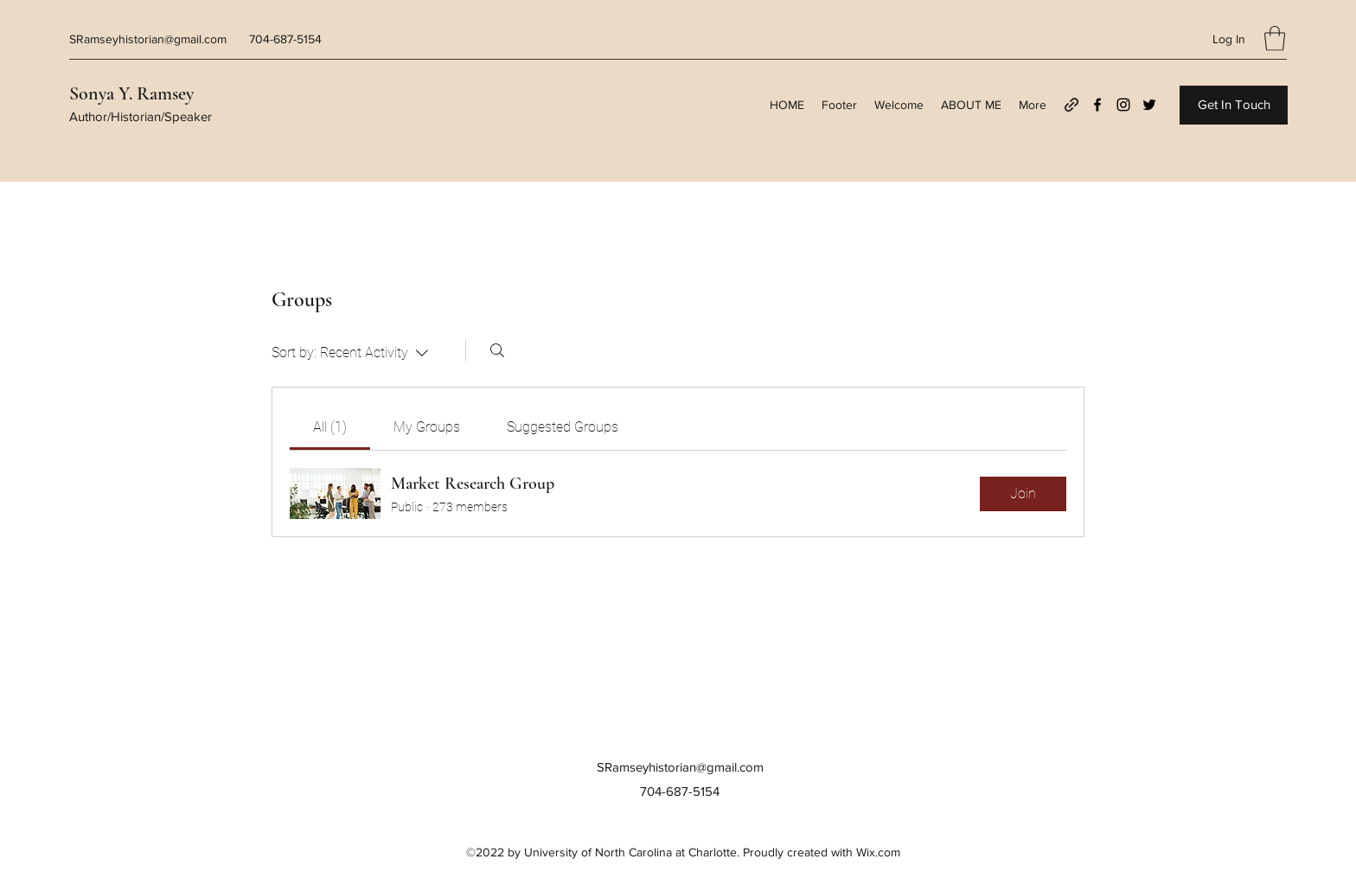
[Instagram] (1123, 104)
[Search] (497, 350)
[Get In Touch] (1234, 105)
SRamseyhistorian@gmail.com (148, 39)
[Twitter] (1149, 104)
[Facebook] (1097, 104)
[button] (1274, 38)
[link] (330, 427)
